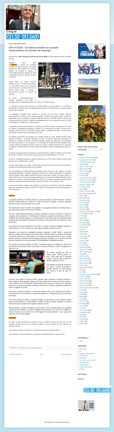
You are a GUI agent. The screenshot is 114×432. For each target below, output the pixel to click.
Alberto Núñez (83, 169)
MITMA (81, 270)
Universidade (83, 312)
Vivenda (81, 319)
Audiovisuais (83, 358)
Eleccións (82, 207)
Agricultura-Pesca (84, 166)
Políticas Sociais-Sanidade (87, 287)
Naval (81, 272)
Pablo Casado (83, 278)
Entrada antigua (66, 354)
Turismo (81, 305)
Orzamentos (83, 276)
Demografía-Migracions (86, 193)
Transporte (82, 303)
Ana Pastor (82, 173)
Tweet (81, 308)
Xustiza (81, 323)
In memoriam (83, 236)
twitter (81, 341)
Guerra (81, 229)
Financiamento (83, 225)
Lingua (81, 254)
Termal (81, 299)
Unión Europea (83, 310)
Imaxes (81, 234)
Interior (81, 243)
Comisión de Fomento (85, 180)
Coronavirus (83, 187)
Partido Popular (84, 281)
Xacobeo (82, 321)
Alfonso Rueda (83, 171)
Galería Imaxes (83, 355)
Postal (81, 294)
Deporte (81, 196)
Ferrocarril (82, 222)
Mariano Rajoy (83, 263)
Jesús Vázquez (83, 252)
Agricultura (82, 164)
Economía (82, 202)
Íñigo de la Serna (84, 249)
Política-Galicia (83, 285)
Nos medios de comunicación (88, 274)
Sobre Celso (83, 349)
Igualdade (82, 231)
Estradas (82, 220)
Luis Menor (82, 256)
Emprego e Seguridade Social (88, 211)
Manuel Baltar (83, 258)
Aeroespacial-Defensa (85, 162)
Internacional (83, 247)
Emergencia (82, 209)
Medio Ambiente (84, 267)
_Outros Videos (84, 364)
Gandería (82, 227)
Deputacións (83, 198)
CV (80, 351)
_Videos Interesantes (85, 367)
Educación (82, 204)
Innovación (82, 240)
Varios (81, 314)
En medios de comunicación (87, 360)
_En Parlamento (84, 362)
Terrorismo (82, 301)
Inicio (41, 354)
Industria (82, 238)
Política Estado (83, 283)
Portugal (81, 292)
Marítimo (82, 265)
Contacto (82, 369)
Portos (81, 290)
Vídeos (81, 317)
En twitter (82, 216)
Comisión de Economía (86, 178)
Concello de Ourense (85, 182)
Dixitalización (83, 200)
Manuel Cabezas (84, 261)
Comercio (82, 175)
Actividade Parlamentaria (86, 157)
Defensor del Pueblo (85, 191)
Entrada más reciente (15, 354)
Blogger (67, 422)
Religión (81, 296)
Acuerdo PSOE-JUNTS (86, 160)
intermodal (82, 245)
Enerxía (81, 218)
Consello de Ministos (85, 184)
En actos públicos (84, 213)
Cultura (81, 189)
